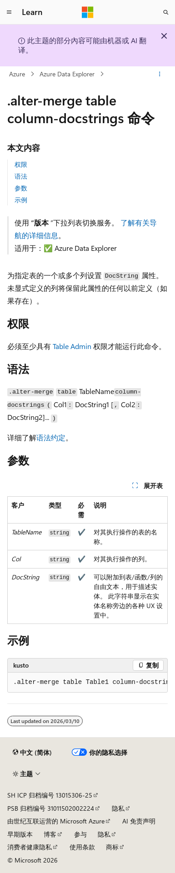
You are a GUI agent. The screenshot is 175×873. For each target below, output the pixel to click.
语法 (21, 176)
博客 (50, 834)
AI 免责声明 (138, 821)
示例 (21, 199)
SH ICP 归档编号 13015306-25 (49, 795)
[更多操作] (160, 74)
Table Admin (72, 346)
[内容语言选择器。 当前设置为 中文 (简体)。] (32, 752)
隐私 (118, 808)
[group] (87, 683)
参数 (21, 188)
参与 (80, 834)
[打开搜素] (166, 12)
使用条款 (82, 847)
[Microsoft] (88, 12)
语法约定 (50, 437)
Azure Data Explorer (67, 74)
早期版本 (20, 834)
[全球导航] (9, 12)
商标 (112, 847)
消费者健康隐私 (29, 847)
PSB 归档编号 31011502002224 (50, 808)
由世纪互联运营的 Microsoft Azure (56, 821)
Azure (17, 74)
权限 (21, 164)
